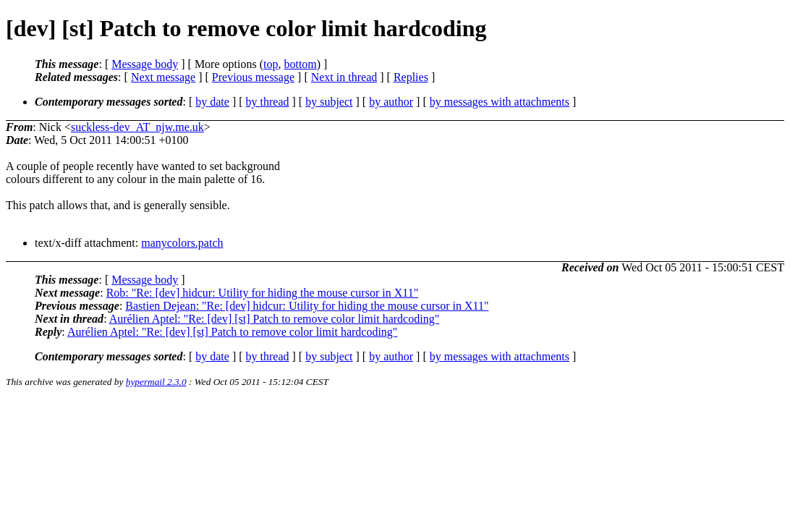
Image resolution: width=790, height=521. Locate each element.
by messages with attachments (499, 102)
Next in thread (344, 77)
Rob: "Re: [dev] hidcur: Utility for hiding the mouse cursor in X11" (262, 293)
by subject (328, 102)
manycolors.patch (182, 243)
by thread (267, 102)
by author (391, 102)
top (270, 64)
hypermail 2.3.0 (156, 381)
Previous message (253, 77)
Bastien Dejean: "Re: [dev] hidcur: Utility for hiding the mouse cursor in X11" (306, 306)
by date (212, 102)
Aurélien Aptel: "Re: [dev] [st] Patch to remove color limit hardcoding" (274, 319)
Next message (163, 77)
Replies (411, 77)
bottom (300, 64)
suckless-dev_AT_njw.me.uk (137, 127)
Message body (144, 64)
